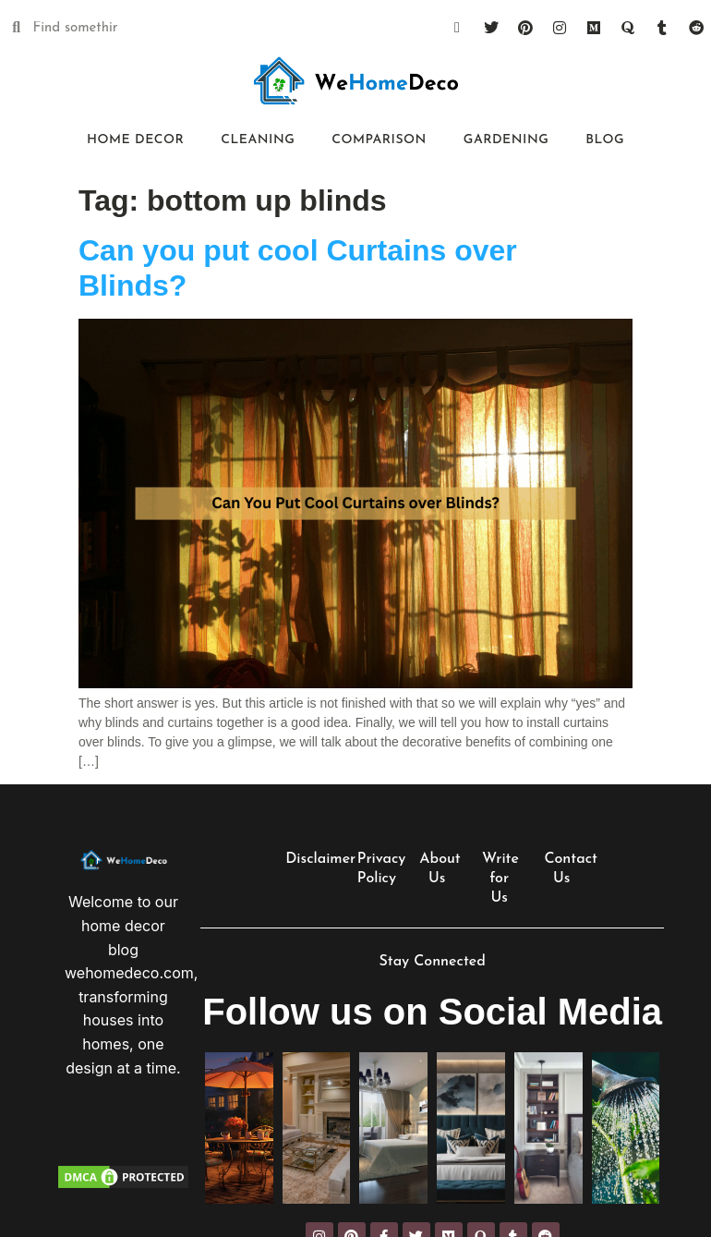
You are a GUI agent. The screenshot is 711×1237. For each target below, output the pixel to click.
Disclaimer (320, 859)
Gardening (506, 140)
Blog (604, 140)
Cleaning (258, 140)
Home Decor (135, 140)
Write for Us (500, 878)
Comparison (379, 140)
